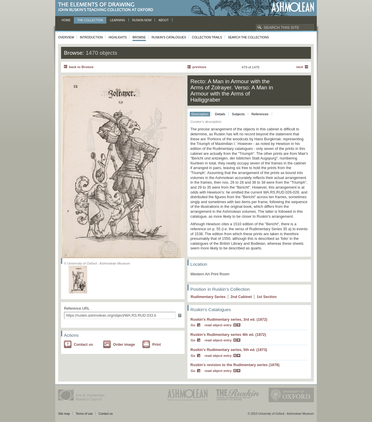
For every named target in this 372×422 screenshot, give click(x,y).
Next (299, 67)
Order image (124, 344)
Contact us (83, 344)
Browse (139, 37)
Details (220, 114)
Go (193, 325)
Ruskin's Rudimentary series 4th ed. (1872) (228, 334)
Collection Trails (207, 37)
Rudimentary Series (208, 297)
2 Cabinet (241, 297)
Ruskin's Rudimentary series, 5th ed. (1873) (228, 349)
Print (156, 344)
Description (200, 114)
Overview (66, 37)
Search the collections (248, 37)
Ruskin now (142, 20)
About (163, 20)
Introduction (91, 37)
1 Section (266, 297)
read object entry (218, 325)
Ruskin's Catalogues (169, 37)
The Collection (90, 20)
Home (66, 20)
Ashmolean (293, 7)
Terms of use (84, 413)
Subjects (238, 114)
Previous (199, 67)
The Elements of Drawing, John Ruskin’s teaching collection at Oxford (107, 7)
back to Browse (81, 67)
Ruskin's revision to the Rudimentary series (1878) (235, 365)
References (260, 114)
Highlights (117, 37)
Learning (117, 20)
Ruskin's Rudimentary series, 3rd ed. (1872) (228, 319)
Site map (64, 413)
